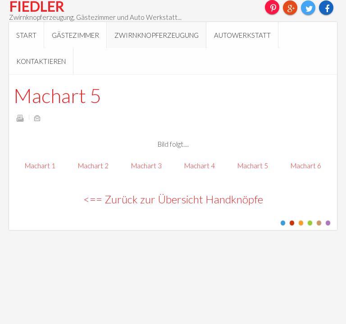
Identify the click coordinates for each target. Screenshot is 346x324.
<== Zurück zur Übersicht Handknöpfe (173, 199)
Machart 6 (306, 166)
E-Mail (37, 118)
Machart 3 (146, 166)
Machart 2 (93, 166)
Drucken (19, 118)
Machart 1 (40, 166)
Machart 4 (199, 166)
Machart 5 (57, 95)
